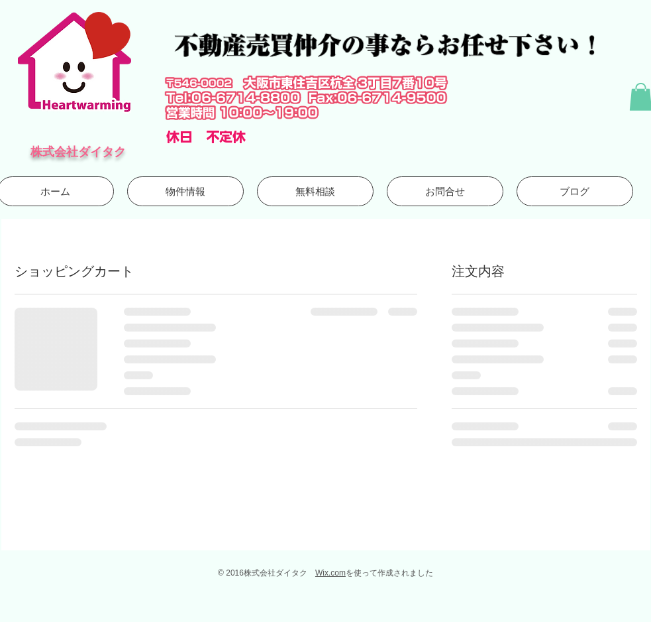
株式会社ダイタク (78, 151)
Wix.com (330, 573)
